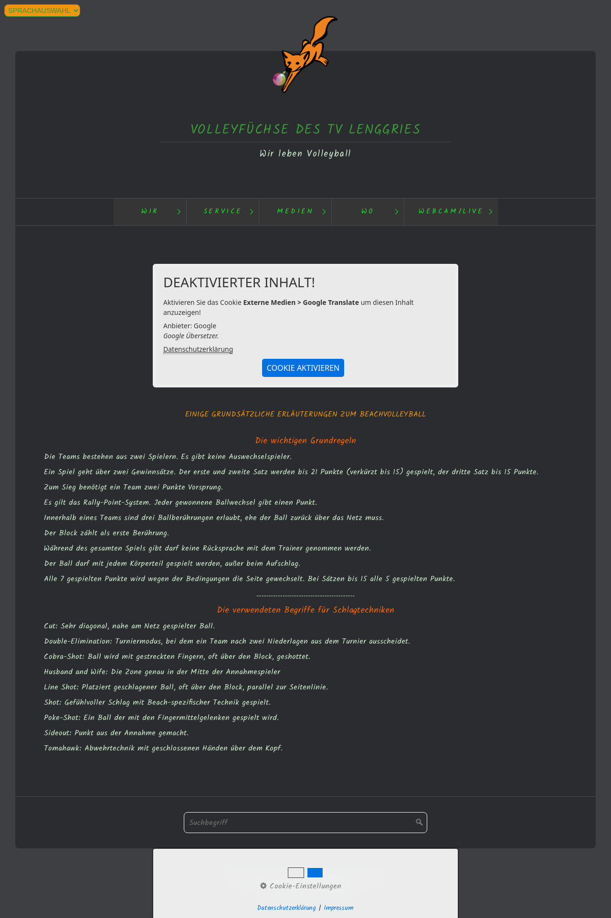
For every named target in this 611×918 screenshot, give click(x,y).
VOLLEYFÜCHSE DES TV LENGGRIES (305, 130)
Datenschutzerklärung (198, 349)
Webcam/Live (451, 211)
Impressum (329, 877)
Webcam (368, 877)
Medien (295, 211)
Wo (368, 211)
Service (222, 211)
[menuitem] (150, 211)
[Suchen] (419, 822)
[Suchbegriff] (305, 822)
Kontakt (291, 877)
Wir (150, 211)
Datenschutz (249, 877)
